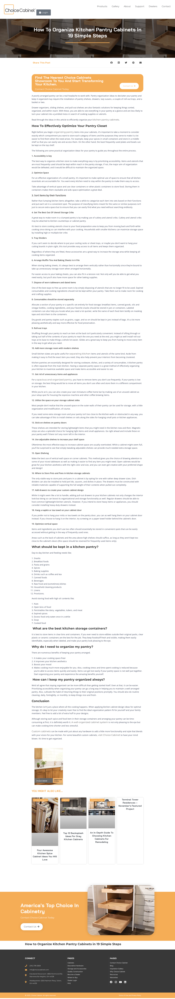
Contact (166, 6)
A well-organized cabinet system (89, 720)
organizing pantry (64, 131)
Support (139, 6)
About (127, 6)
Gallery (115, 6)
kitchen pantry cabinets (105, 119)
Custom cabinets (41, 729)
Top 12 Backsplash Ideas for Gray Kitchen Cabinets (73, 833)
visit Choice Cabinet (109, 732)
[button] (111, 62)
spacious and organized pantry (54, 378)
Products (102, 6)
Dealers (153, 6)
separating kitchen (80, 352)
